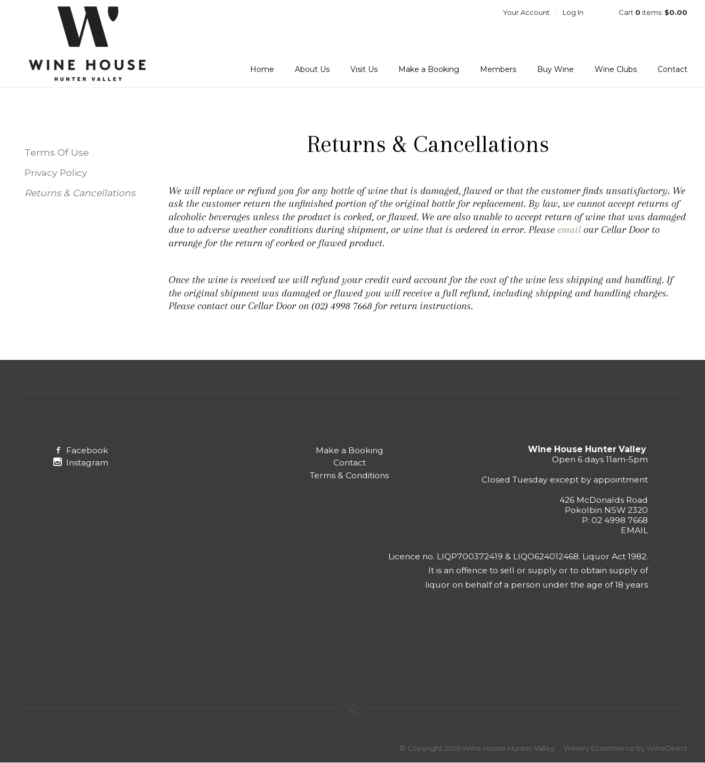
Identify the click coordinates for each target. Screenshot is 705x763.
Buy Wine (555, 69)
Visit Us (364, 69)
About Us (312, 69)
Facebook (80, 450)
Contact (672, 69)
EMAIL (634, 530)
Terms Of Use (57, 152)
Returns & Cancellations (80, 192)
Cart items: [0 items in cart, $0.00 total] (653, 12)
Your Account (526, 12)
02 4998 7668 (619, 520)
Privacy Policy (56, 172)
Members (498, 69)
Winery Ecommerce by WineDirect (625, 748)
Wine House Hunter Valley (87, 43)
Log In (573, 12)
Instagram (80, 462)
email (570, 229)
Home (262, 69)
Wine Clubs (616, 69)
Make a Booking (428, 69)
